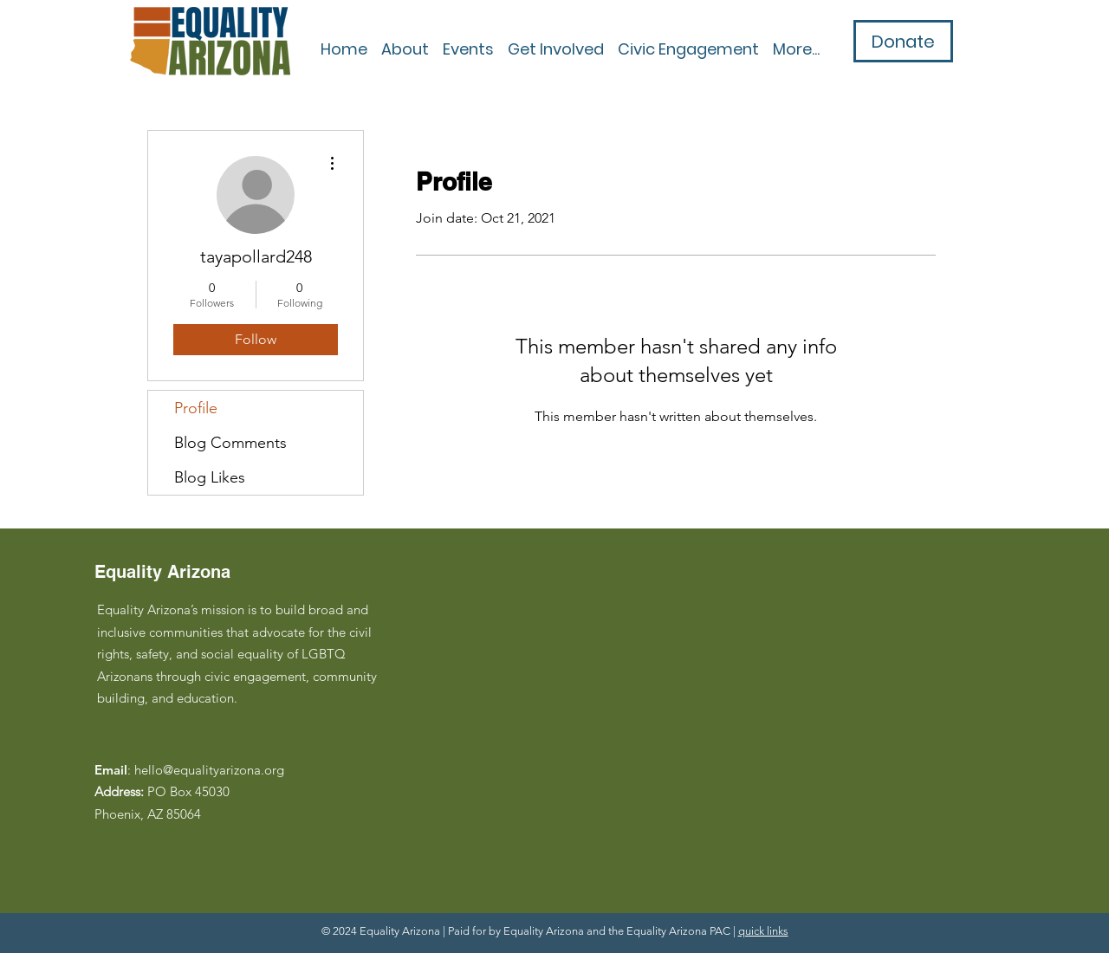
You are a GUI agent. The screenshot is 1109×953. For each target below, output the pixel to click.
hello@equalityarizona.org (209, 770)
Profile (195, 408)
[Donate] (903, 41)
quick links (763, 930)
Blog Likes (209, 477)
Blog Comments (230, 442)
